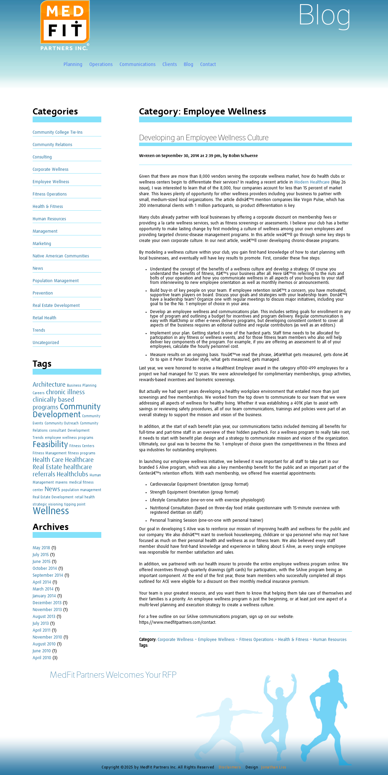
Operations (101, 64)
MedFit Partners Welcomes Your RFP (113, 674)
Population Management (56, 281)
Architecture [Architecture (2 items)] (49, 384)
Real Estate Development (56, 305)
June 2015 (41, 562)
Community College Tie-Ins (57, 132)
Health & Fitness (48, 206)
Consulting (42, 157)
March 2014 (43, 589)
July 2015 (41, 555)
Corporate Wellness (50, 169)
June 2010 (42, 651)
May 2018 (41, 548)
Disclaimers (230, 767)
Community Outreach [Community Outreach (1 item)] (62, 423)
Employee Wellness (51, 182)
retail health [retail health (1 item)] (85, 497)
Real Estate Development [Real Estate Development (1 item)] (53, 497)
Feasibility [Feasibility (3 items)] (50, 445)
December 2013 (47, 603)
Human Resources (49, 219)
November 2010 (47, 637)
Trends (39, 330)
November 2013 (47, 610)
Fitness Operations (50, 194)
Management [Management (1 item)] (43, 482)
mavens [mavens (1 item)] (61, 482)
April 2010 (42, 658)
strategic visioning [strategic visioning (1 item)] (48, 504)
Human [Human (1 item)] (95, 475)
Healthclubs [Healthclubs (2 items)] (72, 474)
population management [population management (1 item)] (81, 490)
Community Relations (52, 145)
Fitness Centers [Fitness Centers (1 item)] (81, 446)
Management (45, 231)
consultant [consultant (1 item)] (57, 430)
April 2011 (41, 630)
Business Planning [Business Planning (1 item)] (81, 385)
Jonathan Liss (273, 767)
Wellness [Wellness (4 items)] (51, 511)
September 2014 (48, 575)
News (38, 268)
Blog (188, 64)
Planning (73, 64)
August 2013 (44, 617)
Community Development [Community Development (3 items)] (66, 411)
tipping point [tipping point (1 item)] (74, 504)
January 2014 (44, 596)
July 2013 (41, 623)
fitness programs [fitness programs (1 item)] (81, 453)
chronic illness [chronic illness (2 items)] (65, 392)
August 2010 (44, 644)
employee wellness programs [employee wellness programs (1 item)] (69, 438)
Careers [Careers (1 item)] (39, 393)
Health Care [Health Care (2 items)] (48, 460)
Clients (169, 64)
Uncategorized (46, 343)
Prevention (43, 293)
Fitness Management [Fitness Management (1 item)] (50, 453)
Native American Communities (61, 256)
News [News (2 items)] (52, 489)
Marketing (42, 244)
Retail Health (44, 318)
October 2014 (45, 568)
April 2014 (42, 582)
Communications (137, 64)
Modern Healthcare (312, 182)
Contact (208, 64)
